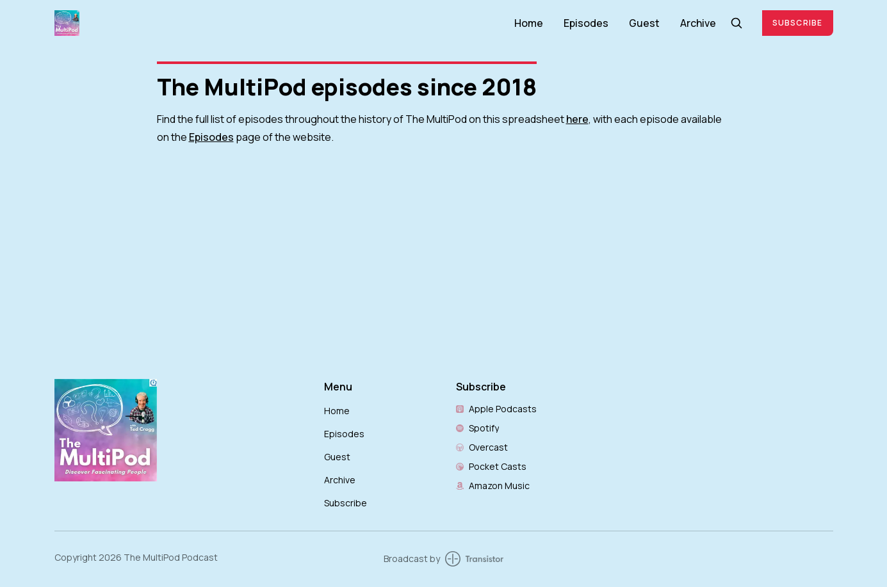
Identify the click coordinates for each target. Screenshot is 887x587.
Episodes (586, 23)
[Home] (276, 22)
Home (528, 23)
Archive (698, 23)
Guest (644, 23)
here (577, 119)
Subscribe (797, 22)
